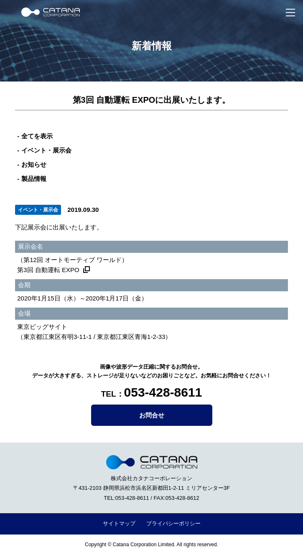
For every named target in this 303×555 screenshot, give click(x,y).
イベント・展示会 (46, 150)
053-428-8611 (163, 392)
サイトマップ (119, 523)
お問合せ (151, 415)
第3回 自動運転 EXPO (48, 269)
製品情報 (33, 178)
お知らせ (33, 164)
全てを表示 (37, 136)
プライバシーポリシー (173, 523)
